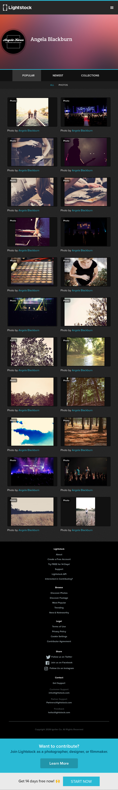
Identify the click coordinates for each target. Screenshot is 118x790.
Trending (59, 607)
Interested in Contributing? (59, 578)
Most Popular (59, 602)
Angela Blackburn (29, 131)
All (52, 85)
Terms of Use (59, 626)
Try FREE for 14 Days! (59, 564)
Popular (28, 75)
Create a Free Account (59, 559)
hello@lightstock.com (59, 712)
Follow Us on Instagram (62, 668)
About (59, 554)
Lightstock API (59, 574)
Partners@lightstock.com (59, 702)
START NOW (81, 781)
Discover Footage (59, 597)
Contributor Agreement (59, 641)
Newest (58, 75)
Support (59, 569)
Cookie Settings (59, 636)
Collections (90, 75)
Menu (112, 8)
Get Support (59, 683)
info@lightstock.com (59, 692)
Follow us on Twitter (61, 656)
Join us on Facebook (61, 662)
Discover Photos (59, 593)
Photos (63, 85)
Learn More (59, 763)
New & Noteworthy (59, 612)
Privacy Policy (59, 631)
